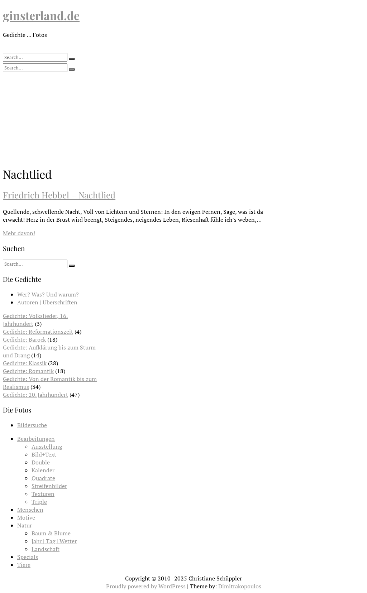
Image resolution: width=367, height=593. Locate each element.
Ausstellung (47, 446)
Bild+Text (44, 454)
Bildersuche (32, 425)
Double (41, 462)
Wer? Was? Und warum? (48, 294)
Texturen (43, 494)
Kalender (43, 470)
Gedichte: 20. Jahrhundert (35, 395)
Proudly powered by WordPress (146, 586)
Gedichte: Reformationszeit (38, 332)
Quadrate (43, 478)
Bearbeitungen (36, 439)
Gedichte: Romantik (28, 371)
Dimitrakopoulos (239, 586)
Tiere (23, 565)
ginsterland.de (41, 15)
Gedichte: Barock (24, 339)
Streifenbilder (49, 486)
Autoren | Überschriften (47, 302)
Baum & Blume (51, 533)
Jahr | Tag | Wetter (54, 541)
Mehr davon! (19, 233)
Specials (27, 557)
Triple (39, 502)
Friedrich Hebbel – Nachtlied (59, 195)
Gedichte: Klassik (25, 363)
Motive (26, 517)
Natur (24, 525)
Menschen (30, 510)
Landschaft (45, 549)
